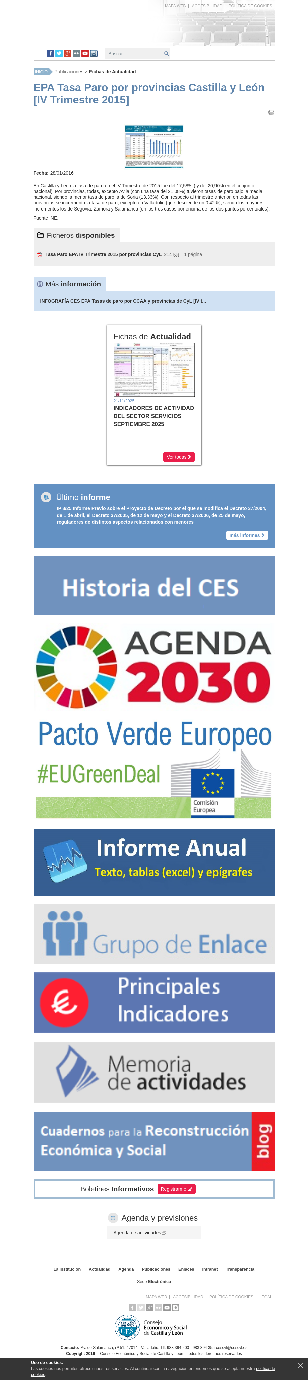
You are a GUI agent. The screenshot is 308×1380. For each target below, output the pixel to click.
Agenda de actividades (140, 1232)
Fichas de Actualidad (112, 71)
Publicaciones (69, 71)
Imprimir (271, 112)
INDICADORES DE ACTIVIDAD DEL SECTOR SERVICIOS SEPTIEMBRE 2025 (154, 416)
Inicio (41, 72)
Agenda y (160, 1217)
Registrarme (176, 1189)
